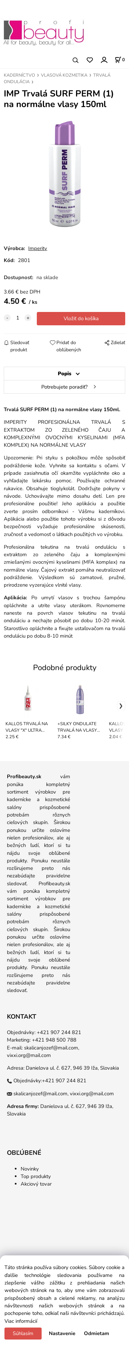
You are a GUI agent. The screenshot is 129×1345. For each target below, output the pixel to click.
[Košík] (120, 60)
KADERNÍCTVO (19, 75)
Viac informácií (20, 1321)
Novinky (30, 1168)
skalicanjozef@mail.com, (51, 1047)
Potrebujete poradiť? (64, 386)
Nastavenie (62, 1333)
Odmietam (96, 1333)
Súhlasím (23, 1333)
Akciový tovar (36, 1183)
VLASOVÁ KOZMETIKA (64, 75)
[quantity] (17, 317)
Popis (64, 373)
